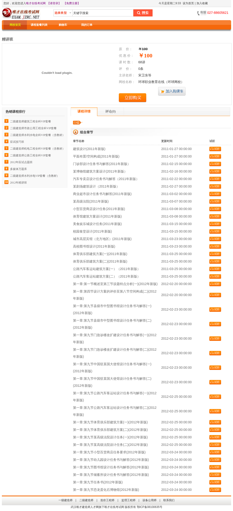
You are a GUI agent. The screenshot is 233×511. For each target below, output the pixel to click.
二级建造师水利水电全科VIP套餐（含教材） (37, 135)
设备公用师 (149, 500)
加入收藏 (202, 3)
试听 (217, 148)
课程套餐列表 (39, 24)
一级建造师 (65, 500)
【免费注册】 (71, 3)
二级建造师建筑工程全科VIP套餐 (30, 121)
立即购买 (132, 97)
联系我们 (169, 500)
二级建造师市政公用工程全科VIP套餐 (33, 128)
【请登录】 (54, 3)
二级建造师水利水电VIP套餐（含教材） (34, 175)
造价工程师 (107, 500)
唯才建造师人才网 (87, 507)
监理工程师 (128, 500)
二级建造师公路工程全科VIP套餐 (30, 155)
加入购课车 (172, 91)
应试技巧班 (17, 141)
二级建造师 (86, 500)
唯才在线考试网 (36, 3)
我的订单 (86, 24)
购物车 (63, 24)
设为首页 (188, 3)
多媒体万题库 (18, 169)
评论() (110, 111)
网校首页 (15, 24)
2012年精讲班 (18, 182)
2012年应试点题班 (21, 162)
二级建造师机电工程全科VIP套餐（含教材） (37, 148)
